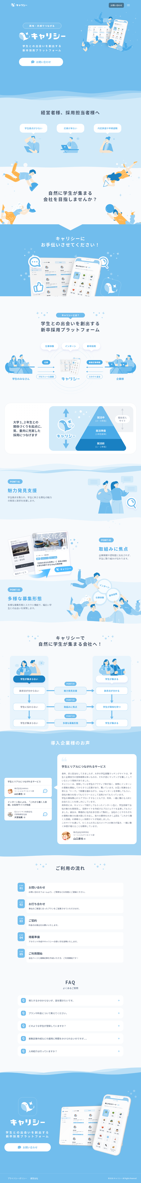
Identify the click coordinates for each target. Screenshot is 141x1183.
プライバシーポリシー (17, 1178)
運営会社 (34, 1178)
